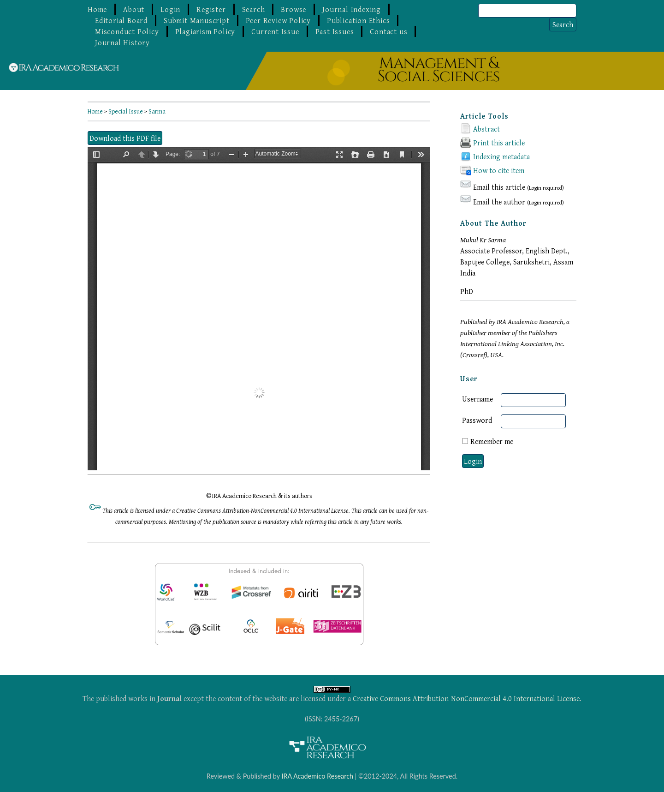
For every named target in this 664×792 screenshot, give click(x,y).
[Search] (527, 11)
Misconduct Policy (127, 31)
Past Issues (334, 31)
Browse (293, 9)
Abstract (486, 128)
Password (477, 420)
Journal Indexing (351, 9)
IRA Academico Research (317, 776)
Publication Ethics (358, 20)
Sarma (157, 111)
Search (253, 9)
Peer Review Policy (278, 20)
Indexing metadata (501, 156)
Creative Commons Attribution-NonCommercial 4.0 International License (466, 698)
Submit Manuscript (197, 20)
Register (210, 9)
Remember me (491, 441)
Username (477, 398)
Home (97, 9)
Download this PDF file (124, 138)
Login (170, 9)
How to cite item (498, 170)
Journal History (122, 42)
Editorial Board (121, 20)
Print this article (499, 142)
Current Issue (275, 31)
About (133, 9)
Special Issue (125, 111)
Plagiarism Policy (205, 31)
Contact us (388, 31)
